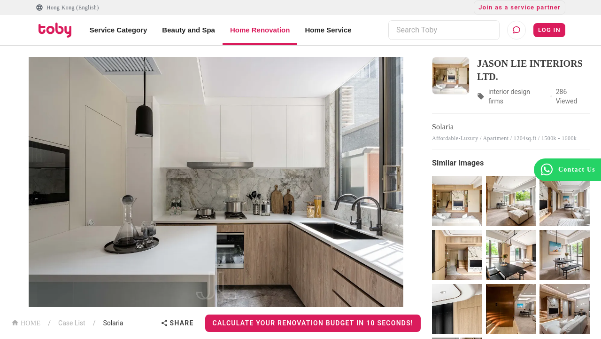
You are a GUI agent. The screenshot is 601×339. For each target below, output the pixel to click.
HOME (25, 322)
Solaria (113, 323)
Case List (71, 323)
